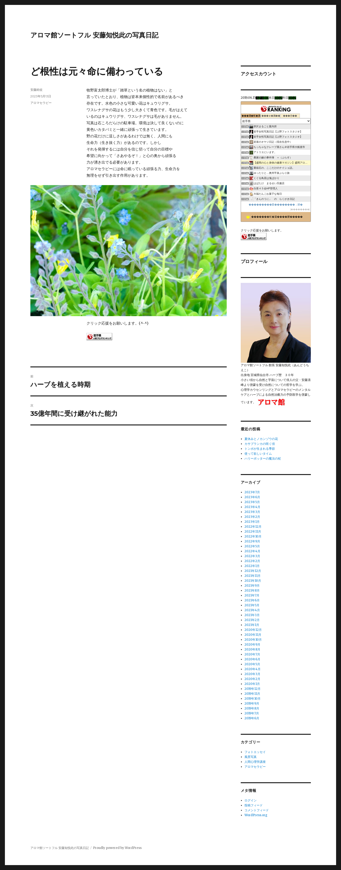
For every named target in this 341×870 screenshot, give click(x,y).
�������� (300, 209)
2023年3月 (252, 512)
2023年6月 (252, 497)
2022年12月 (253, 527)
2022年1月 (252, 566)
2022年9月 (252, 541)
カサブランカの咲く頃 (259, 444)
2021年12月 (252, 571)
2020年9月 (252, 645)
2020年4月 (252, 669)
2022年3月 (252, 556)
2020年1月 (252, 684)
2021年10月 (252, 581)
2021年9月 (252, 586)
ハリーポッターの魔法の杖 (262, 459)
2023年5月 (252, 502)
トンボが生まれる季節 (259, 449)
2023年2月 (252, 517)
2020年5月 (252, 664)
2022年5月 (252, 546)
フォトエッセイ (255, 752)
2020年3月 (252, 674)
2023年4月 (252, 507)
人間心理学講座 (255, 762)
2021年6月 (252, 600)
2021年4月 (252, 610)
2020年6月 (252, 659)
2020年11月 (252, 635)
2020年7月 (252, 654)
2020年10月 (253, 640)
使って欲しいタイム (258, 454)
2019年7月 (251, 713)
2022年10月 (253, 536)
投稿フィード (253, 805)
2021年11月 (252, 576)
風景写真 (250, 757)
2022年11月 (252, 532)
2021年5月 (251, 605)
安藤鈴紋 (36, 89)
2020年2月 (252, 679)
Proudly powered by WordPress (117, 848)
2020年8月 (252, 649)
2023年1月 (252, 522)
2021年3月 (252, 615)
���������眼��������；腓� (276, 204)
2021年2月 (252, 620)
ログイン (250, 800)
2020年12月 (253, 630)
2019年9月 (251, 704)
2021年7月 (251, 595)
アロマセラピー (41, 103)
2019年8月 (251, 708)
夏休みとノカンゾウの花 (261, 439)
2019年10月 (252, 699)
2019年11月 (252, 694)
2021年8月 (252, 590)
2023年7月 (252, 492)
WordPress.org (255, 815)
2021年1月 (251, 625)
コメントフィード (256, 810)
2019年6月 (251, 718)
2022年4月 (252, 551)
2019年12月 (252, 689)
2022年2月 (252, 561)
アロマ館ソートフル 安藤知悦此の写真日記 (94, 35)
